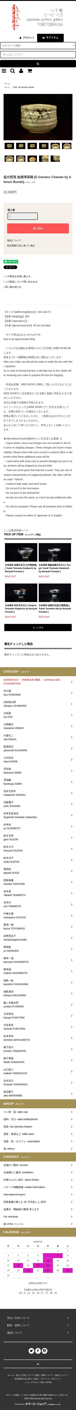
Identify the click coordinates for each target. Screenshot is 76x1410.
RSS (42, 1382)
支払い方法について (24, 1375)
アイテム (49, 37)
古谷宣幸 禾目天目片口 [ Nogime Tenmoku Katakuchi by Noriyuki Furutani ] (21, 608)
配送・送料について (44, 1375)
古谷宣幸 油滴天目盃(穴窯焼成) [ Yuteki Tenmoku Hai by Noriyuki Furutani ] (55, 608)
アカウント (28, 37)
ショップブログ (31, 1382)
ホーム (7, 84)
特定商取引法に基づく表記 (21, 245)
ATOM (48, 1382)
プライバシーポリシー (50, 1379)
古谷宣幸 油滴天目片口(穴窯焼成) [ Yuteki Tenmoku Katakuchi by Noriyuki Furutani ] (21, 568)
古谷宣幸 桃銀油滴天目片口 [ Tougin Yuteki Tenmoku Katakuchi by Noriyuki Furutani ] (54, 568)
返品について (14, 240)
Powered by (38, 1404)
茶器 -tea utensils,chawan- (23, 87)
